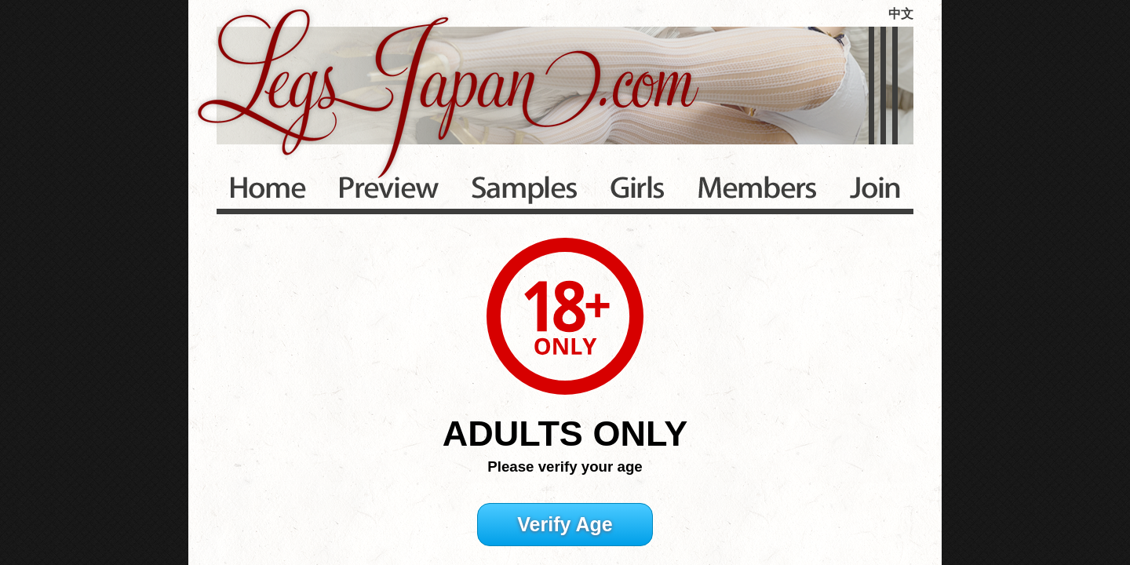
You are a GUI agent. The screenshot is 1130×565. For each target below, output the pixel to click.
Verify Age (564, 524)
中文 (900, 13)
